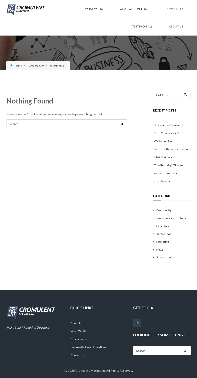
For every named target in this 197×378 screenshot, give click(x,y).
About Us (176, 26)
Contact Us (78, 355)
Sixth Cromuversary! (166, 133)
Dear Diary (162, 226)
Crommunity (173, 8)
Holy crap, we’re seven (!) (169, 125)
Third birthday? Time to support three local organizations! (168, 173)
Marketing (162, 241)
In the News (163, 233)
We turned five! (163, 141)
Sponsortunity (165, 257)
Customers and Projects (171, 218)
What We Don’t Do (133, 8)
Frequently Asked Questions (88, 347)
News (159, 249)
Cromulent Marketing (90, 370)
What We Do (94, 8)
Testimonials (142, 26)
